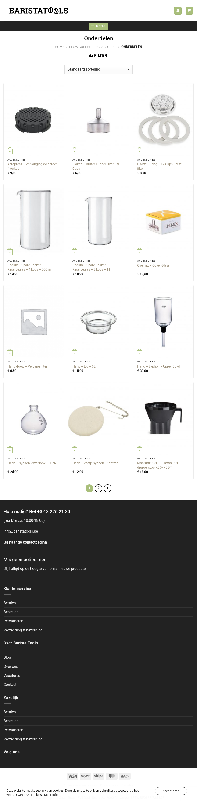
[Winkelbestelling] (98, 69)
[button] (189, 11)
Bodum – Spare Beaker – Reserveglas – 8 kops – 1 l (91, 267)
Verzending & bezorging (23, 630)
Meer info (51, 795)
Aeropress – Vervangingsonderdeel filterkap (32, 166)
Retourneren (13, 621)
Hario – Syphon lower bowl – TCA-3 (33, 463)
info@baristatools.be (21, 531)
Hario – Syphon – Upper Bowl (158, 366)
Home (59, 47)
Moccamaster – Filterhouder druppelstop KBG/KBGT (157, 465)
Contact (10, 684)
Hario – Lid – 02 (84, 366)
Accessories (105, 47)
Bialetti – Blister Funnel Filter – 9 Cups (95, 166)
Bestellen (11, 612)
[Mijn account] (178, 11)
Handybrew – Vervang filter (27, 366)
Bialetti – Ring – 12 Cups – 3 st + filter (160, 166)
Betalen (10, 603)
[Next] (108, 488)
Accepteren (171, 791)
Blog (7, 657)
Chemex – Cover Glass (153, 265)
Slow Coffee (80, 47)
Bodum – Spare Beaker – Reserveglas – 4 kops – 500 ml (29, 267)
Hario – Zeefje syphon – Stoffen (95, 463)
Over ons (11, 666)
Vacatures (12, 675)
